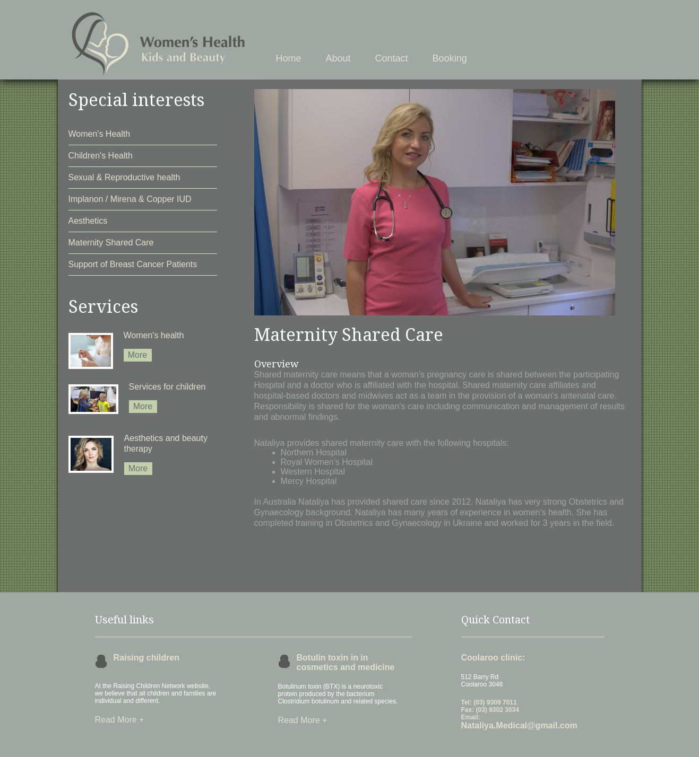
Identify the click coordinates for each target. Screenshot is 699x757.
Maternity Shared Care (111, 242)
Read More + (119, 719)
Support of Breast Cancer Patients (132, 264)
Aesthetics (88, 220)
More (137, 354)
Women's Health (99, 133)
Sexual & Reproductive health (124, 177)
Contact (391, 58)
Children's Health (100, 155)
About (338, 58)
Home (288, 58)
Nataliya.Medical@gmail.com (519, 725)
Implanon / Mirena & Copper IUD (130, 199)
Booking (450, 58)
